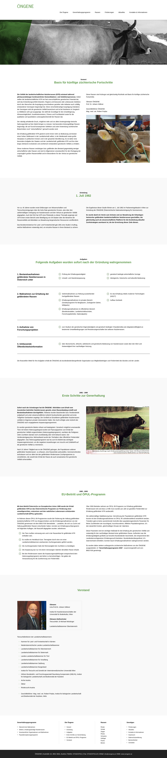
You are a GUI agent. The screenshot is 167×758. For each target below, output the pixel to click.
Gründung (70, 729)
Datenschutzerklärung (135, 737)
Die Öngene (66, 6)
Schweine (104, 736)
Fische (103, 740)
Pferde (103, 734)
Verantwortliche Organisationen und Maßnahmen (34, 732)
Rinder (103, 727)
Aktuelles (124, 6)
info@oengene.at (110, 754)
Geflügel (103, 738)
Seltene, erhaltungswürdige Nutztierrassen (32, 729)
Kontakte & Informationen (141, 6)
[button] (19, 39)
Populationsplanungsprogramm (28, 735)
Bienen (103, 743)
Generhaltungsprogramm (84, 6)
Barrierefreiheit (132, 740)
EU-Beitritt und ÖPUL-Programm (76, 737)
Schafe (103, 729)
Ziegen (103, 731)
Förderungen (111, 6)
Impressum (131, 735)
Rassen (100, 6)
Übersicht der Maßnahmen (27, 727)
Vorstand (69, 740)
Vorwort (69, 727)
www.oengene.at (127, 754)
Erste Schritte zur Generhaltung (76, 735)
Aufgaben (69, 732)
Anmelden (131, 743)
